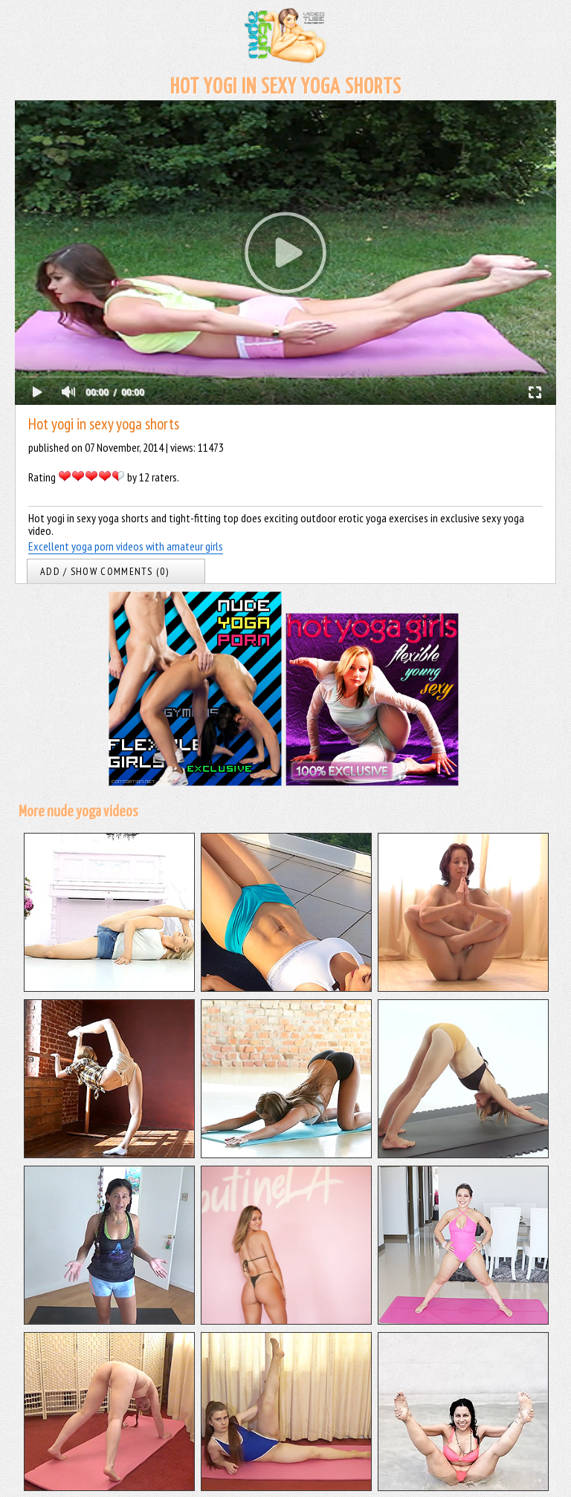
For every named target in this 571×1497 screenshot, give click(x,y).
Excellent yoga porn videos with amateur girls (125, 546)
